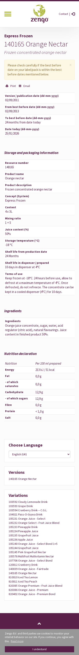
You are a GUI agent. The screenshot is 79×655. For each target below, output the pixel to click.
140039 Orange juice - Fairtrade (29, 569)
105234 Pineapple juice (23, 531)
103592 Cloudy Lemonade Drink (28, 502)
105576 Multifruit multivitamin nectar (31, 556)
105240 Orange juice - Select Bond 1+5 (33, 544)
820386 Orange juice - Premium (28, 590)
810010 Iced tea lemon (23, 577)
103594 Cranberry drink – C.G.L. (28, 510)
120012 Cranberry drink (23, 565)
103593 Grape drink (21, 506)
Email (26, 86)
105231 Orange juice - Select (27, 518)
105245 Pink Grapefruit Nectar (27, 552)
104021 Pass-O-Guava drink (26, 514)
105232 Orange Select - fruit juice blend (34, 523)
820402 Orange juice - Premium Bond (32, 594)
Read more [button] (17, 641)
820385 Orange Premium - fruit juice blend (35, 586)
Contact (63, 14)
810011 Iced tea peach (23, 581)
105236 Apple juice (21, 539)
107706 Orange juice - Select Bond (30, 560)
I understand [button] (39, 649)
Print (13, 86)
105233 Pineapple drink (23, 527)
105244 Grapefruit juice (24, 548)
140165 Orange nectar (23, 479)
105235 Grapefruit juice (24, 535)
